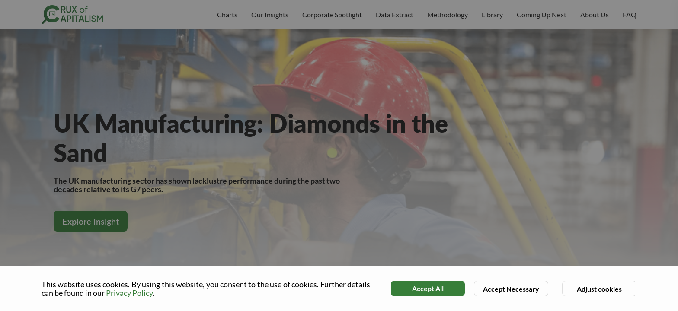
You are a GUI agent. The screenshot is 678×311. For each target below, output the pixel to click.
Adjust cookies (599, 289)
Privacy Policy (129, 293)
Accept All (428, 288)
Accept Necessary (511, 289)
